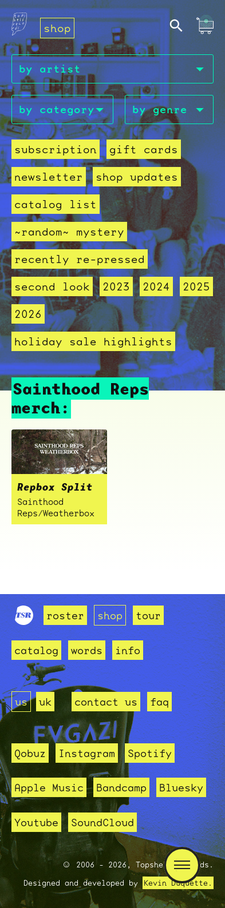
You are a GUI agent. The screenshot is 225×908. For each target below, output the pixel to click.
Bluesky (181, 787)
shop (57, 28)
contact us (105, 701)
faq (159, 701)
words (86, 650)
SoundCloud (102, 822)
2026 (28, 314)
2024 (156, 286)
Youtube (36, 822)
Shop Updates (137, 177)
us (21, 701)
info (127, 650)
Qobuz (30, 753)
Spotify (150, 753)
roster (65, 615)
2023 (116, 286)
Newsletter (48, 177)
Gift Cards (143, 149)
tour (148, 615)
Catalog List (55, 204)
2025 (196, 286)
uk (45, 701)
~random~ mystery (69, 231)
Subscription (55, 149)
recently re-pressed (79, 259)
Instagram (86, 753)
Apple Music (49, 787)
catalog (36, 650)
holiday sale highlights (93, 341)
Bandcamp (121, 787)
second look (52, 286)
